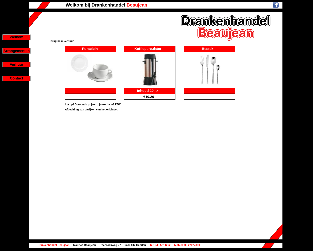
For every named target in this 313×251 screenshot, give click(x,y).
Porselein (90, 49)
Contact (16, 78)
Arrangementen (16, 51)
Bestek (207, 49)
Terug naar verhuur (61, 41)
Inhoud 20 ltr (147, 91)
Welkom (16, 37)
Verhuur (16, 65)
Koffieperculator (147, 49)
